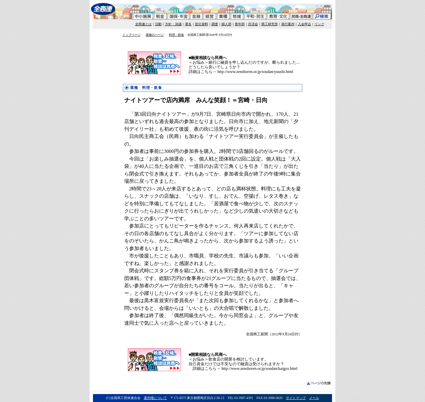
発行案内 (288, 24)
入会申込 (304, 24)
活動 (158, 24)
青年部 (240, 24)
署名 (188, 24)
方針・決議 (173, 24)
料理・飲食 (176, 34)
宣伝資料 (201, 24)
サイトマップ (296, 398)
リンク (319, 24)
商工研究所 (269, 24)
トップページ (131, 34)
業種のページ (155, 34)
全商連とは (143, 24)
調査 (215, 24)
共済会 (253, 24)
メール (314, 398)
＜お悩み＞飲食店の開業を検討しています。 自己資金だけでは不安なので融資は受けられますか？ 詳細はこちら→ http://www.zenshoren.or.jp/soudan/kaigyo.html (243, 361)
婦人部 (226, 24)
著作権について (155, 398)
